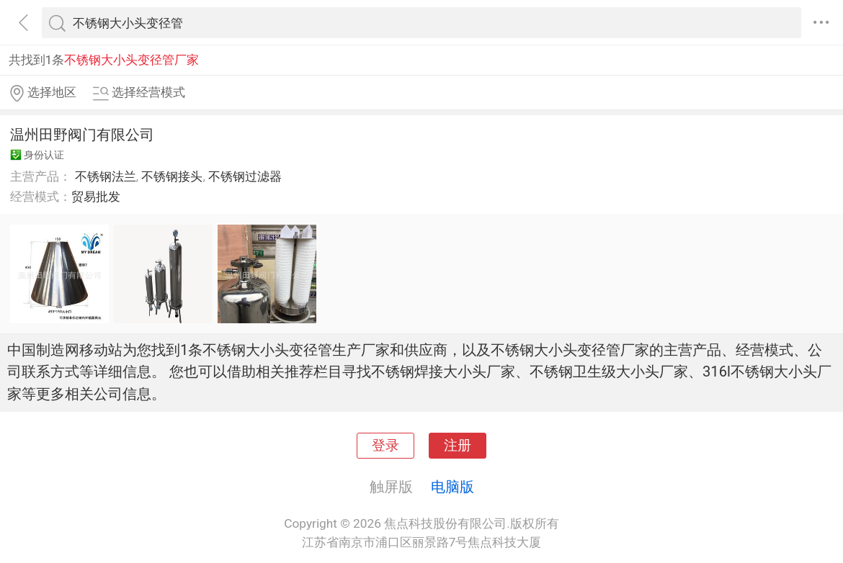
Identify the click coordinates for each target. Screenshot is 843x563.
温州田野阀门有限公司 (82, 134)
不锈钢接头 (171, 176)
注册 (457, 446)
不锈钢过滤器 (245, 176)
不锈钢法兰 (105, 176)
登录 (385, 446)
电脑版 (452, 486)
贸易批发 (95, 196)
